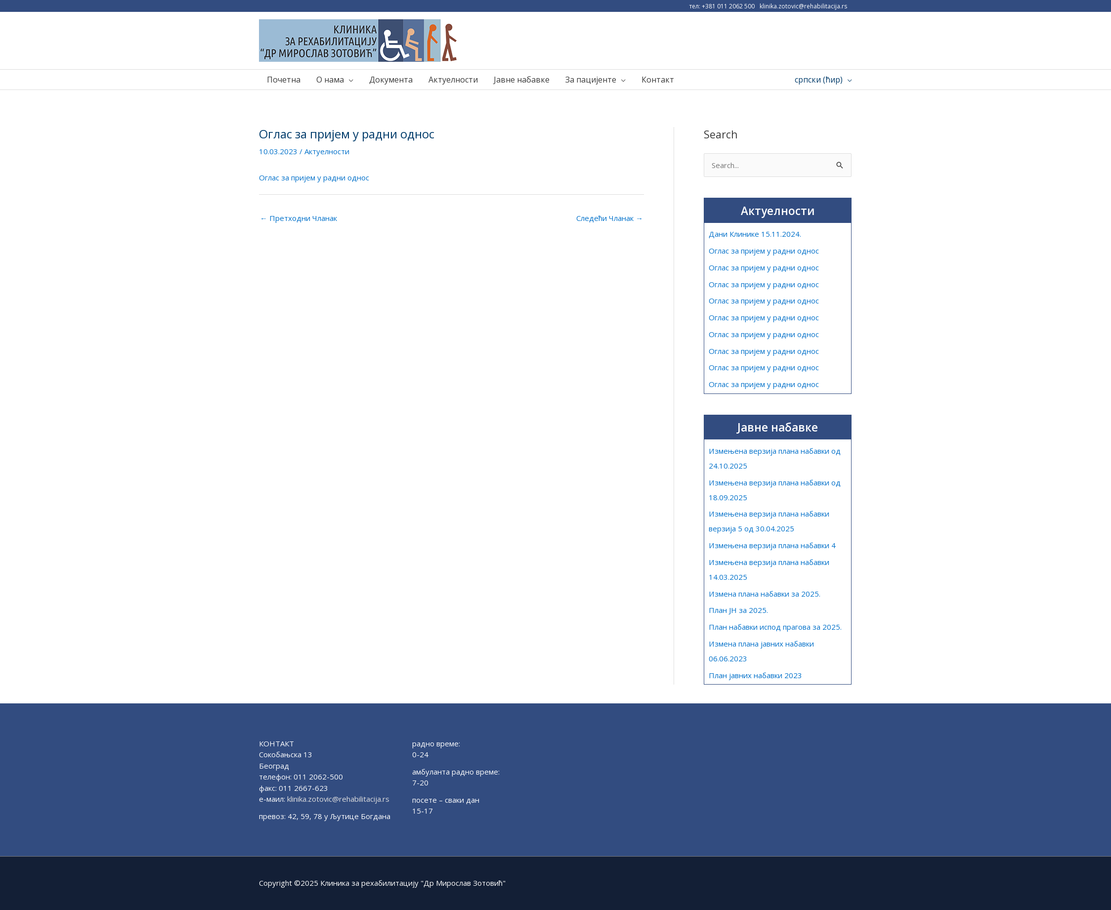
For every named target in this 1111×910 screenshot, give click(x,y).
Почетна (283, 80)
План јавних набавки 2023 (755, 675)
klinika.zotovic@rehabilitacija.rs (803, 6)
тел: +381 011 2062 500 (722, 6)
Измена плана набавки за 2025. (764, 594)
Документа (391, 80)
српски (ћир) (819, 80)
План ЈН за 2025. (738, 610)
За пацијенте (590, 80)
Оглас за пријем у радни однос (314, 177)
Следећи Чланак (609, 218)
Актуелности (453, 80)
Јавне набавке (522, 80)
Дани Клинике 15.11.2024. (755, 234)
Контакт (657, 80)
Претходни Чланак (298, 218)
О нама (330, 80)
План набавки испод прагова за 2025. (775, 627)
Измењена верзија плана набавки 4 (772, 545)
